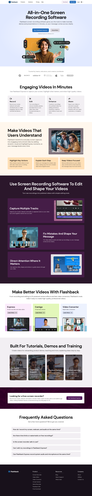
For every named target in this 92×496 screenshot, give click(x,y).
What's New (59, 479)
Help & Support (60, 477)
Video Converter (37, 479)
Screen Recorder (37, 475)
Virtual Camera (37, 482)
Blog (57, 475)
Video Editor (36, 477)
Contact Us (81, 479)
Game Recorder (37, 484)
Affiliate (80, 477)
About (79, 475)
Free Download (37, 489)
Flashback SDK (36, 486)
